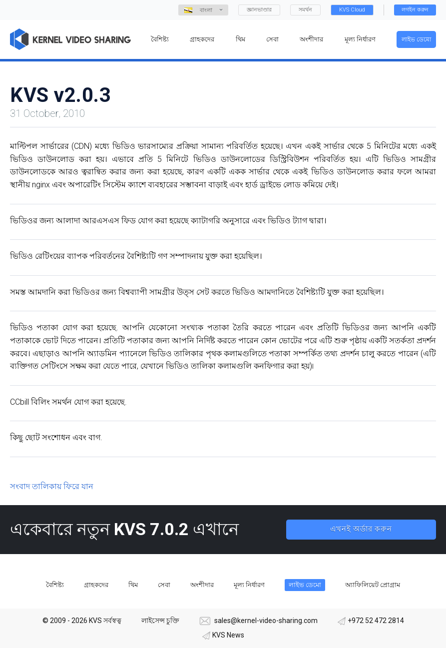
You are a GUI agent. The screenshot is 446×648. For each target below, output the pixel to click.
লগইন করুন (415, 9)
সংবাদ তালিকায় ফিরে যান (51, 486)
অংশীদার (202, 585)
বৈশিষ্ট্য (55, 585)
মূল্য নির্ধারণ (249, 585)
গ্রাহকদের (96, 585)
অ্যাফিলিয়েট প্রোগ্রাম (372, 585)
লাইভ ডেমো (416, 39)
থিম (133, 585)
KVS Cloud (352, 9)
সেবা (164, 585)
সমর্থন (305, 9)
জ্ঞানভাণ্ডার (259, 9)
